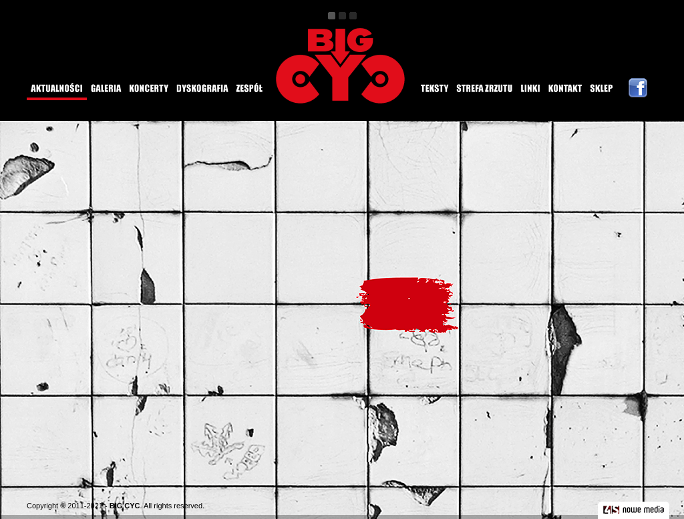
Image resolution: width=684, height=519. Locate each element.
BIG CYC (125, 506)
